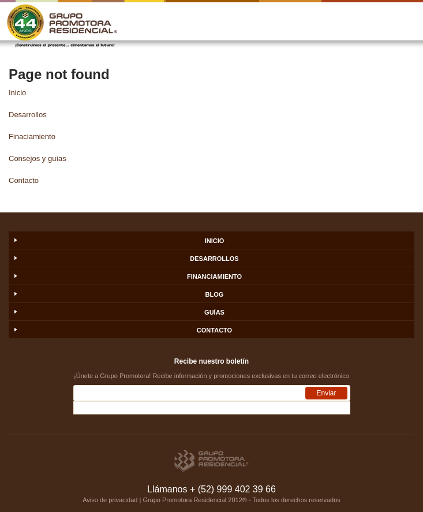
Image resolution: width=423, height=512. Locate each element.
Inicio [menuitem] (17, 92)
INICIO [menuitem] (214, 240)
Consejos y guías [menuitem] (37, 158)
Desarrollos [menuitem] (28, 114)
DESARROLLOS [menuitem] (214, 258)
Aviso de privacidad (110, 499)
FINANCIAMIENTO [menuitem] (214, 276)
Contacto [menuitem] (24, 180)
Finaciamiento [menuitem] (32, 136)
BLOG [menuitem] (214, 294)
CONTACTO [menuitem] (214, 330)
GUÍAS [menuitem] (214, 312)
